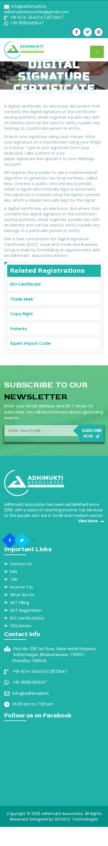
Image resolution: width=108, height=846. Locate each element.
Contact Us (18, 564)
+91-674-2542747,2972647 (36, 17)
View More (91, 521)
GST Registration (23, 610)
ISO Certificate (25, 284)
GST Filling (16, 602)
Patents (18, 329)
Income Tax (18, 587)
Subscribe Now (92, 433)
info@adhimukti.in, (29, 6)
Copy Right (21, 314)
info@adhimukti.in (30, 693)
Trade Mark (21, 299)
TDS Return (17, 626)
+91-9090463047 (26, 23)
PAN (10, 571)
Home (17, 80)
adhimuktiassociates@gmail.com (36, 12)
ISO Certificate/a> (24, 618)
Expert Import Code (30, 343)
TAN (10, 579)
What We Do (19, 595)
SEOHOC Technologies (76, 819)
